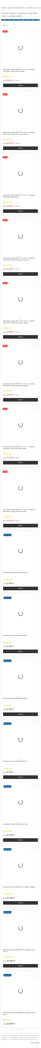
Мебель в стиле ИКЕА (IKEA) (16, 7)
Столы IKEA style (30, 7)
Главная (3, 7)
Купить (20, 85)
